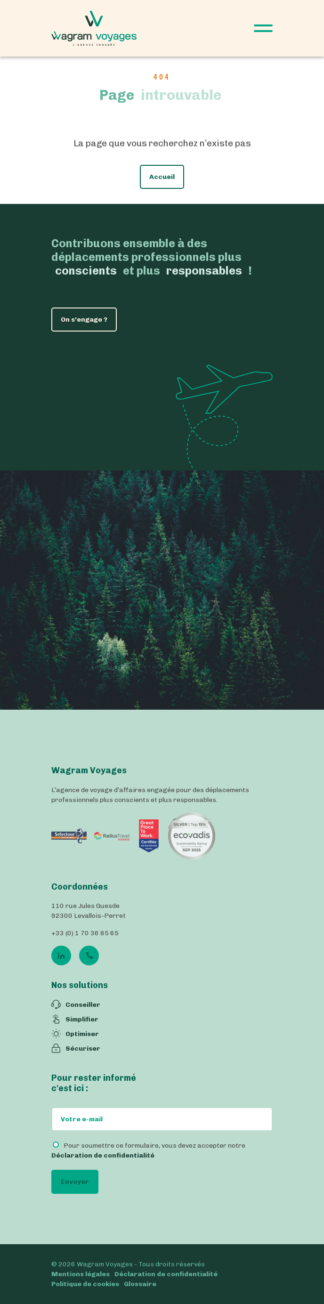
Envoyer (75, 1182)
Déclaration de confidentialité (102, 1155)
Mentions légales (80, 1274)
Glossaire (140, 1284)
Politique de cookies (85, 1284)
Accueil (162, 178)
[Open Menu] (263, 28)
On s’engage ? (84, 320)
